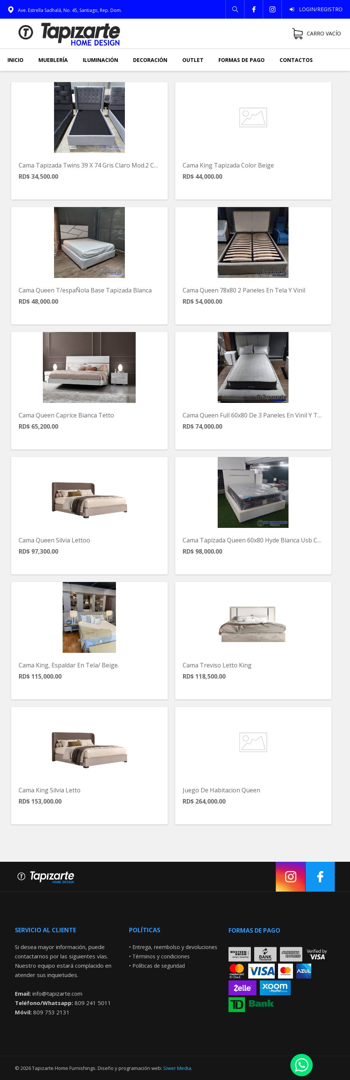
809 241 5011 (93, 1003)
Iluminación (100, 59)
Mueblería (53, 59)
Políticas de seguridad (158, 965)
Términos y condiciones (161, 956)
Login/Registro (318, 9)
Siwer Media (177, 1068)
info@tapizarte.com (57, 993)
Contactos (296, 59)
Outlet (193, 59)
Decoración (150, 59)
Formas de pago (241, 59)
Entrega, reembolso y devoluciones (174, 947)
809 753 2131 (51, 1012)
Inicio (15, 59)
